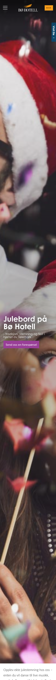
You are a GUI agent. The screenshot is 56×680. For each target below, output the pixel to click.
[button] (5, 7)
